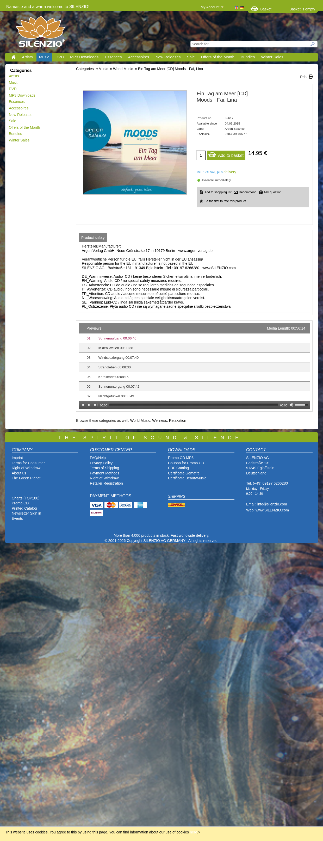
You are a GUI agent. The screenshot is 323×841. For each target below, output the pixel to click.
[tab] (93, 237)
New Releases (168, 57)
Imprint (17, 458)
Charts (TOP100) (25, 498)
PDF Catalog (178, 468)
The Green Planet (26, 478)
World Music (140, 420)
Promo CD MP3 (181, 458)
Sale (191, 57)
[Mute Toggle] (291, 405)
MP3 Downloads (84, 57)
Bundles (248, 57)
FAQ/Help (98, 458)
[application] (194, 366)
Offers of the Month (217, 57)
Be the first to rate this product (225, 201)
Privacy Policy (101, 463)
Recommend (247, 192)
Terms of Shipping (104, 468)
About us (19, 473)
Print (304, 77)
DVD (59, 57)
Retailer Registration (106, 483)
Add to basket (226, 154)
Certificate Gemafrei (184, 473)
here (193, 832)
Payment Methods (104, 473)
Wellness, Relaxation (169, 420)
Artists (27, 57)
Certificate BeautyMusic (187, 478)
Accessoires (138, 57)
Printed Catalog (24, 508)
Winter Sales (272, 57)
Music (44, 57)
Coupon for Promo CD (186, 463)
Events (17, 518)
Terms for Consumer (28, 463)
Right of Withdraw (26, 468)
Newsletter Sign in (26, 513)
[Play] (89, 405)
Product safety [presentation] (93, 238)
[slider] (193, 405)
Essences (113, 57)
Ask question (273, 192)
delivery (229, 172)
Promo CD (20, 503)
